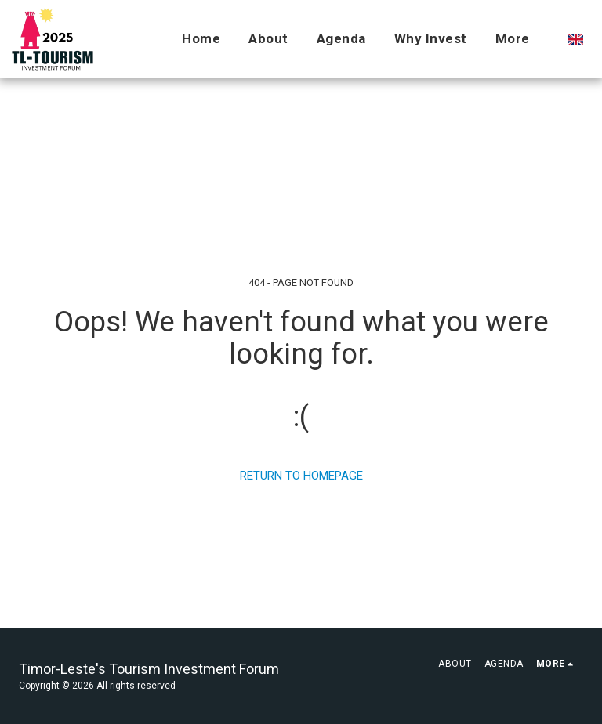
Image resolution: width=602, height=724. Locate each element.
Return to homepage (301, 476)
